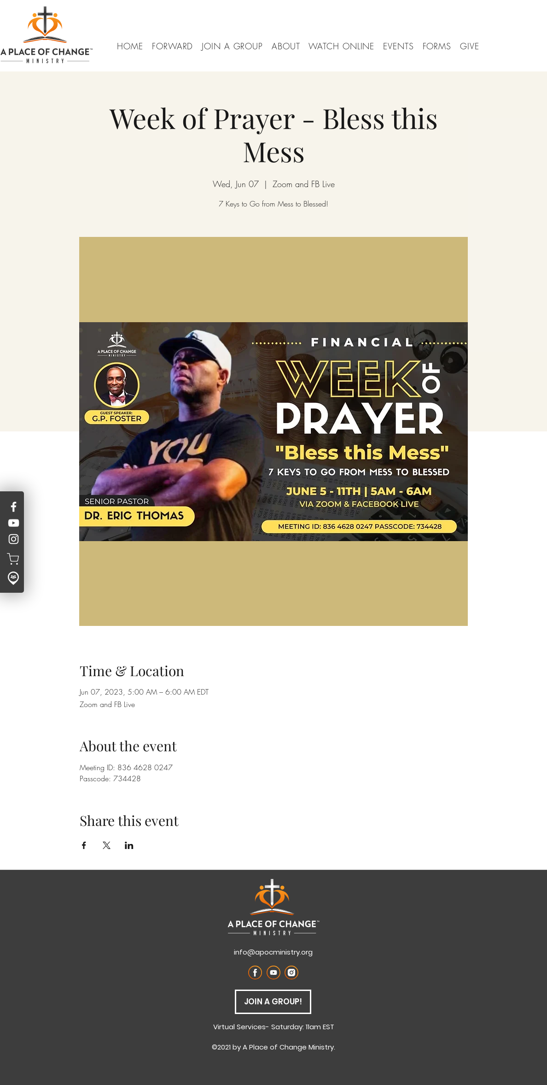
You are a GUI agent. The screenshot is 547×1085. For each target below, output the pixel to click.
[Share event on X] (106, 845)
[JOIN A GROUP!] (273, 1002)
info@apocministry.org (273, 952)
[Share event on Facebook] (84, 845)
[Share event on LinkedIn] (129, 845)
